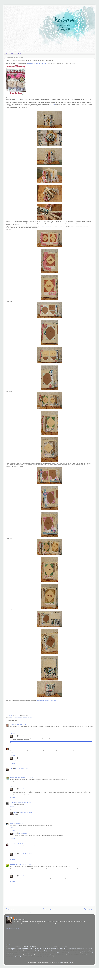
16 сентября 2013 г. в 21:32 (24, 864)
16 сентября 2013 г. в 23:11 (25, 875)
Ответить (12, 730)
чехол (91, 954)
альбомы (12, 717)
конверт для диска (12, 948)
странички (78, 954)
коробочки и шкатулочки (25, 948)
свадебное (80, 950)
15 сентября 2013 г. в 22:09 (21, 748)
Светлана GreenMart (15, 777)
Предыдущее (88, 909)
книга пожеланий (89, 946)
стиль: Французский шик (51, 954)
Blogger (70, 962)
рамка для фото (72, 950)
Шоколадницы (9, 956)
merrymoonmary (58, 962)
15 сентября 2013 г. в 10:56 (19, 724)
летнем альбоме (46, 226)
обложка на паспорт (17, 950)
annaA (11, 724)
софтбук (91, 950)
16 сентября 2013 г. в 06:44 (18, 823)
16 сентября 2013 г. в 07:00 (25, 833)
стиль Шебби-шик (11, 952)
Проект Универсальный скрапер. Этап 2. (37, 63)
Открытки (28, 950)
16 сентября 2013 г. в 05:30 (25, 812)
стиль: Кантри (66, 952)
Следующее (10, 909)
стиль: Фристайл (62, 954)
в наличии (51, 946)
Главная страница (10, 53)
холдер (86, 954)
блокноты (29, 947)
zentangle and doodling (44, 956)
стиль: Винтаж (40, 952)
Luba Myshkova (13, 802)
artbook (35, 956)
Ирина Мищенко (14, 864)
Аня (11, 823)
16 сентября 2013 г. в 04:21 (24, 802)
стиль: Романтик (29, 954)
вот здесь (52, 104)
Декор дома (59, 946)
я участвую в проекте (26, 717)
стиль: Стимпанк (40, 954)
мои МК (90, 948)
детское (66, 946)
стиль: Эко (70, 954)
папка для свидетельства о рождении (40, 950)
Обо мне (20, 53)
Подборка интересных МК (55, 950)
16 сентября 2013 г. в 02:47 (25, 788)
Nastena (12, 843)
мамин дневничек (72, 948)
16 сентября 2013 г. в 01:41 (26, 777)
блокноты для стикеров (42, 946)
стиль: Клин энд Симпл (75, 952)
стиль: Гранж (50, 952)
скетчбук (86, 950)
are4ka (15, 736)
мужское (8, 950)
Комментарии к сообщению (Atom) (22, 912)
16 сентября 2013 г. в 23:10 (25, 853)
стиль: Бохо (18, 717)
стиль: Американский (22, 952)
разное (63, 950)
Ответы (13, 733)
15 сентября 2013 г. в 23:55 (25, 758)
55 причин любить (10, 946)
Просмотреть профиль (11, 925)
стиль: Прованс (18, 954)
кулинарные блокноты (41, 948)
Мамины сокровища (82, 948)
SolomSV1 (12, 748)
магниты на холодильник (58, 948)
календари (81, 946)
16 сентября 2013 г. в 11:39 (20, 843)
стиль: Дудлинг (57, 952)
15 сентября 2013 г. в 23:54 (25, 736)
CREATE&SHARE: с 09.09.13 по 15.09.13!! (48, 700)
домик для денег (74, 946)
